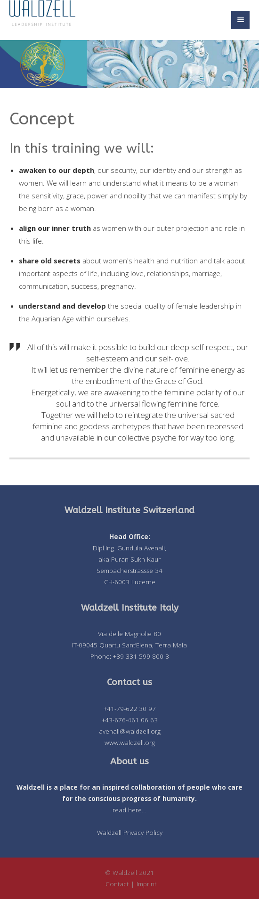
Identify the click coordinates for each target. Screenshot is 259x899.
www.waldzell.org (130, 742)
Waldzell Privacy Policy (129, 832)
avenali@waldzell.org (130, 731)
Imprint (146, 884)
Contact (117, 884)
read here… (129, 810)
